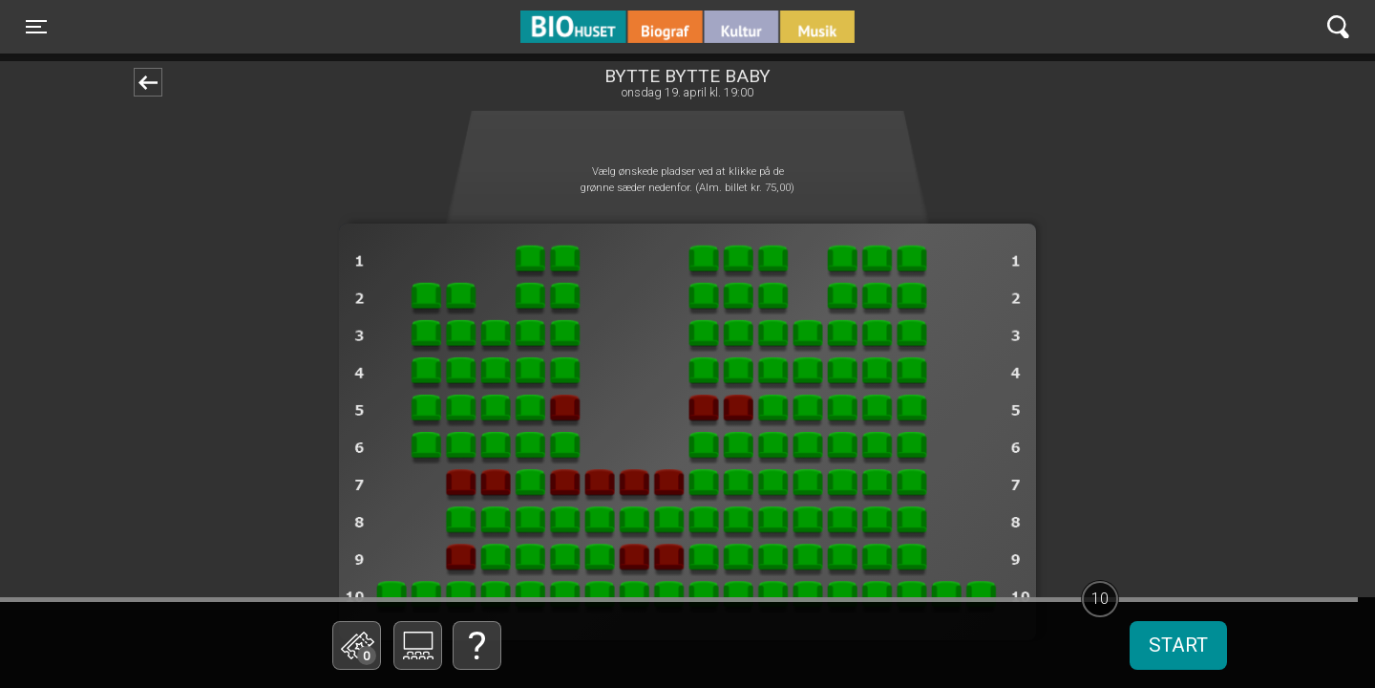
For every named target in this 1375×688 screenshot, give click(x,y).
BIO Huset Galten (602, 26)
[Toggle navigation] (36, 26)
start (1178, 645)
